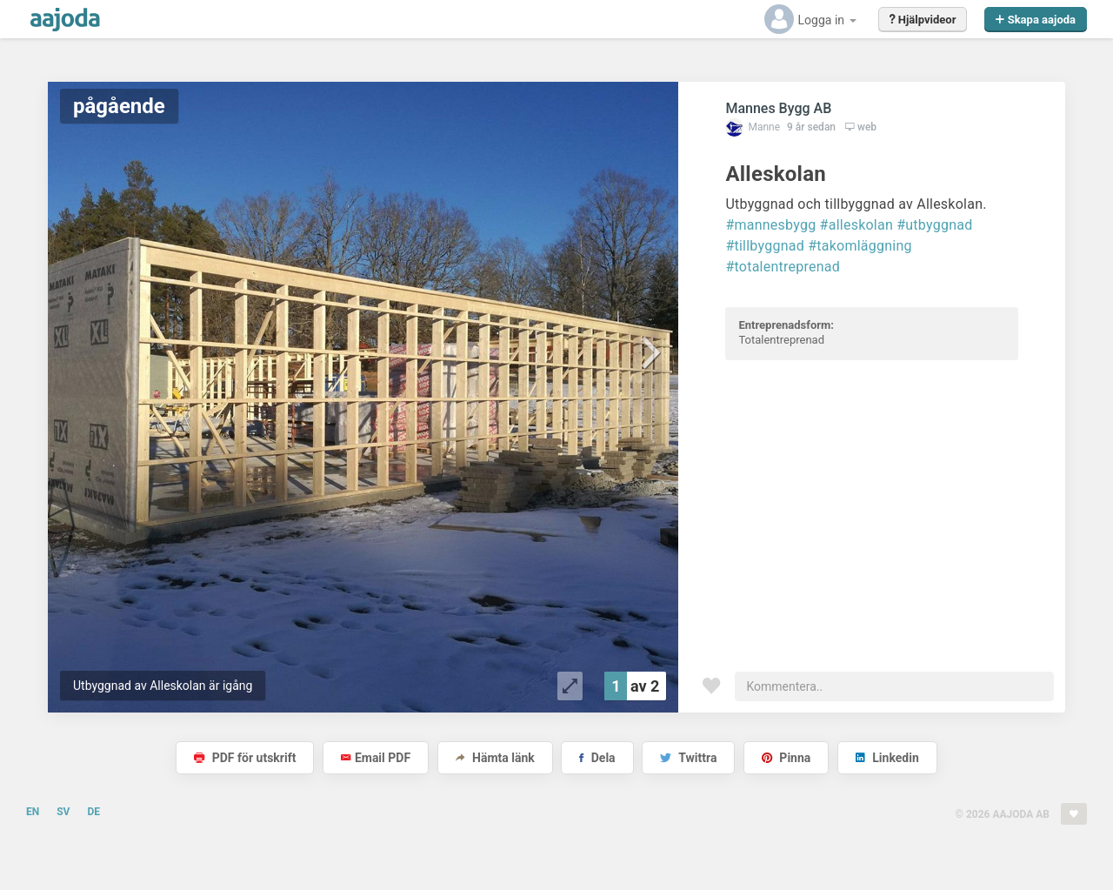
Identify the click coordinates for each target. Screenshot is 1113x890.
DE (93, 812)
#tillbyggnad (764, 246)
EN (32, 812)
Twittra (688, 758)
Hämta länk (495, 758)
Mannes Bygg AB (778, 108)
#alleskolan (856, 225)
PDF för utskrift (245, 758)
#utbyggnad (934, 225)
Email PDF (375, 758)
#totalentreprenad (782, 266)
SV (63, 812)
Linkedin (887, 758)
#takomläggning (860, 246)
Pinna (786, 758)
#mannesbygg (770, 225)
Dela (597, 758)
